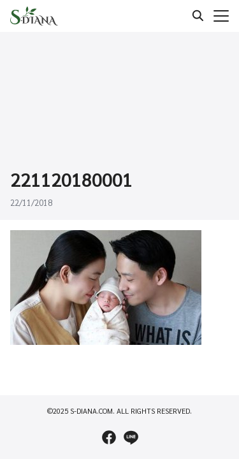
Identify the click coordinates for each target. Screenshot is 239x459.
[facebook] (109, 437)
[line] (130, 437)
